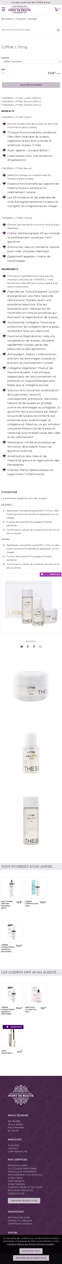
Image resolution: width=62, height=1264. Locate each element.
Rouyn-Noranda (15, 1127)
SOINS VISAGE (15, 1178)
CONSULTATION (16, 1193)
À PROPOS (13, 1145)
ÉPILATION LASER (17, 1165)
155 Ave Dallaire (15, 1124)
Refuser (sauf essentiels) (31, 1260)
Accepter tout (31, 1253)
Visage (32, 18)
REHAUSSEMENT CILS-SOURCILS (25, 1175)
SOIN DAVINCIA (16, 1181)
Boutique (7, 18)
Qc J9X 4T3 (13, 1130)
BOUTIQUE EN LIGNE (19, 1217)
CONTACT (13, 1148)
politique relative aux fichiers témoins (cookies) (30, 1247)
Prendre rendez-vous (24, 1200)
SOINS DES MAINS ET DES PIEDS (25, 1187)
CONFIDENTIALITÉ (17, 1151)
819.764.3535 (14, 1121)
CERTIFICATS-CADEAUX (20, 1224)
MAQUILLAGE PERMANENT (22, 1172)
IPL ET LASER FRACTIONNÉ (22, 1168)
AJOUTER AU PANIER (31, 85)
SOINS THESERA (16, 1184)
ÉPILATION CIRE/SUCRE (20, 1190)
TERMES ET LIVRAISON (20, 1221)
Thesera (20, 18)
